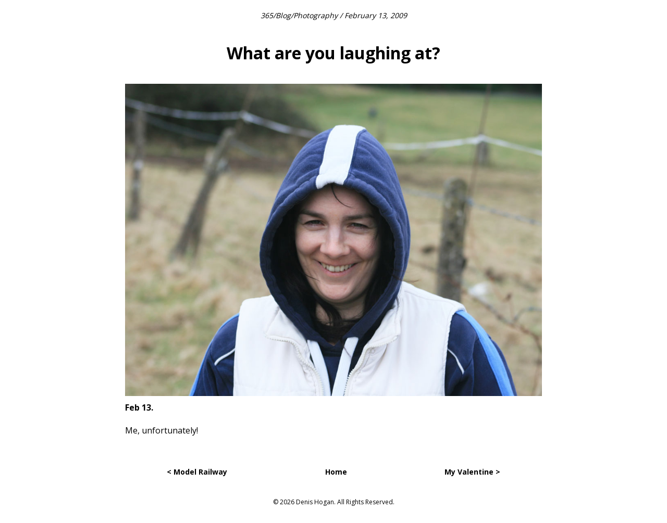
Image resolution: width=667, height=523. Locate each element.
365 (267, 15)
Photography (315, 15)
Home (336, 472)
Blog (283, 15)
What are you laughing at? (333, 53)
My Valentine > (472, 472)
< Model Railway (197, 472)
